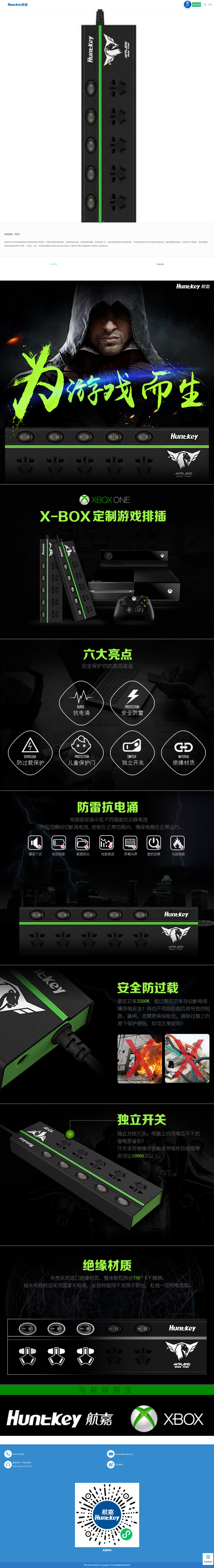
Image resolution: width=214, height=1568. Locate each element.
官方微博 (119, 1465)
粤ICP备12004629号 (92, 1565)
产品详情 (53, 264)
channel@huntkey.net (124, 1454)
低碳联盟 (196, 4)
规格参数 (160, 264)
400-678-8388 (18, 1454)
